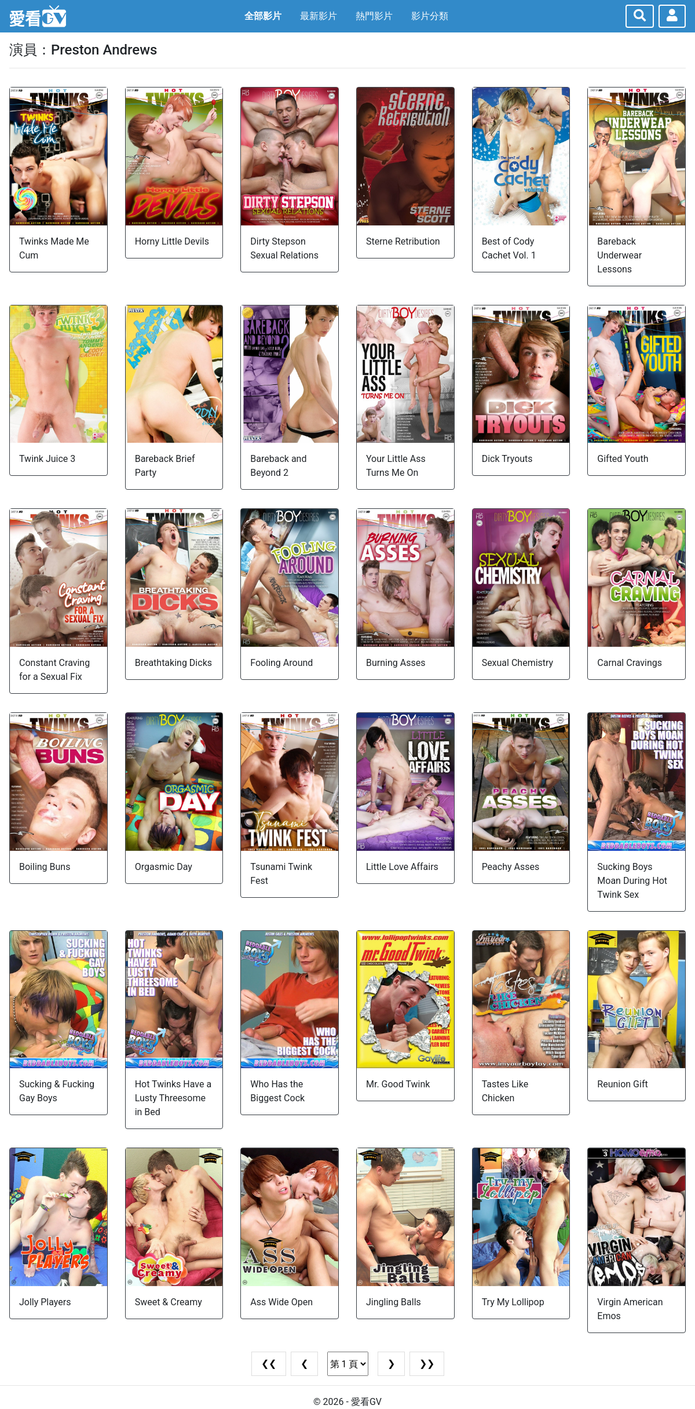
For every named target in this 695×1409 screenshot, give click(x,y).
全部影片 (262, 15)
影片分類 (429, 15)
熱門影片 (374, 15)
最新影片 (318, 15)
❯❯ (426, 1363)
